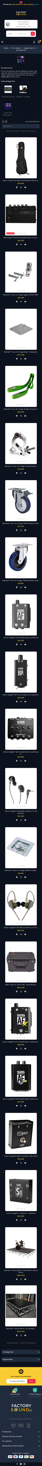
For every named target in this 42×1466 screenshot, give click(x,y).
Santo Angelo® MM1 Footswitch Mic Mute (21, 1156)
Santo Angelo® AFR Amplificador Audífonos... (21, 1099)
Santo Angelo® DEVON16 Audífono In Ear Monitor (21, 812)
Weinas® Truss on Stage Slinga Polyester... (21, 409)
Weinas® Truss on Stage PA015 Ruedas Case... (21, 523)
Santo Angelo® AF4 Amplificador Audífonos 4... (21, 753)
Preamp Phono (8, 97)
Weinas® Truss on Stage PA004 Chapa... (21, 870)
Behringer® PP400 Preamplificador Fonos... (21, 238)
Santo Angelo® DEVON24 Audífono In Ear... (21, 928)
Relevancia (21, 126)
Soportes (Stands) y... (8, 114)
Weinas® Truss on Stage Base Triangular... (21, 352)
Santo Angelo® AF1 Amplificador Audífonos (21, 638)
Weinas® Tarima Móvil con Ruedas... (21, 1329)
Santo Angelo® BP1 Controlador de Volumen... (21, 695)
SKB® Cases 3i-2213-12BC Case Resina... (21, 985)
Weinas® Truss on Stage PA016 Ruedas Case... (21, 580)
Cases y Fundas (23, 97)
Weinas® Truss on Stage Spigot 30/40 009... (21, 295)
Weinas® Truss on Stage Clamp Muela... (21, 466)
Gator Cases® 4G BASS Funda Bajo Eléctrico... (21, 180)
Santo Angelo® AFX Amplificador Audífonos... (21, 1042)
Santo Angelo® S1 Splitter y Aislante (21, 1213)
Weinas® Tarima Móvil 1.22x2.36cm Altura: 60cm (21, 1271)
